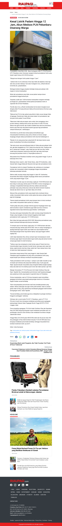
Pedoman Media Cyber (29, 520)
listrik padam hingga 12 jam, (36, 330)
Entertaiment (26, 492)
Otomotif (29, 494)
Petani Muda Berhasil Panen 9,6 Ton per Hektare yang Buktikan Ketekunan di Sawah (30, 449)
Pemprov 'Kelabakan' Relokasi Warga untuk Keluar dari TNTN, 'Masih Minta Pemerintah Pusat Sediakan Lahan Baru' (33, 460)
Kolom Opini (14, 494)
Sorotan (43, 494)
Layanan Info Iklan (19, 520)
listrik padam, (16, 330)
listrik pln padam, (26, 330)
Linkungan (22, 494)
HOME (11, 8)
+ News (18, 489)
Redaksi (12, 520)
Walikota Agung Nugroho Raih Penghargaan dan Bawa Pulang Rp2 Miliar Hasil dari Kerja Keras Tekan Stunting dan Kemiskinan (32, 401)
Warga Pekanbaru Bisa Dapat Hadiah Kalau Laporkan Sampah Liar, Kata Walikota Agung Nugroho (32, 408)
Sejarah (36, 494)
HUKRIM (49, 8)
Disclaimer (44, 520)
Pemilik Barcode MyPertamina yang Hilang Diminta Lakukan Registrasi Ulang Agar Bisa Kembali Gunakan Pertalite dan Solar (32, 467)
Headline (34, 492)
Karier (40, 492)
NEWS (17, 8)
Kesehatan (46, 492)
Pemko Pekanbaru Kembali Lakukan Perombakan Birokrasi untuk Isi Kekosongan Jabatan (30, 391)
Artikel (13, 492)
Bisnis (18, 492)
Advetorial (32, 489)
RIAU (22, 8)
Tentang (50, 520)
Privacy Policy (38, 520)
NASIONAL (35, 8)
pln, (21, 330)
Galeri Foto (40, 489)
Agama (48, 489)
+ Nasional (24, 489)
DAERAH (28, 8)
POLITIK (43, 8)
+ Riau (12, 489)
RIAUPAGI (25, 4)
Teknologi (14, 497)
